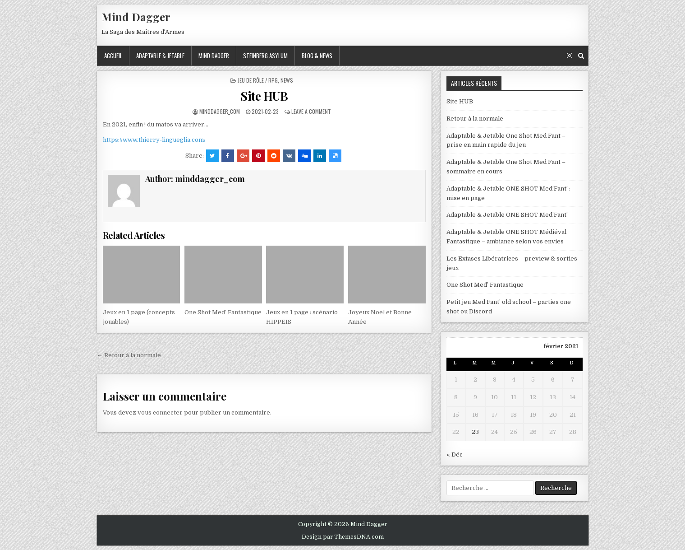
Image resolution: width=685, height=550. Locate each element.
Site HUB (264, 96)
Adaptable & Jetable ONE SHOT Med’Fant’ (507, 214)
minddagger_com (219, 111)
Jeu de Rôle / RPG (258, 80)
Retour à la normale (474, 118)
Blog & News (317, 55)
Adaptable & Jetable (160, 55)
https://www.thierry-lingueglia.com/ (154, 139)
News (286, 80)
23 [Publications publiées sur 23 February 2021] (475, 432)
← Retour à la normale (129, 355)
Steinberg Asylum (265, 55)
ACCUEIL (113, 55)
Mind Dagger (135, 16)
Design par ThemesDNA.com (343, 537)
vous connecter (160, 412)
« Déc (454, 454)
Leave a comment (311, 111)
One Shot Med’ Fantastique (223, 312)
